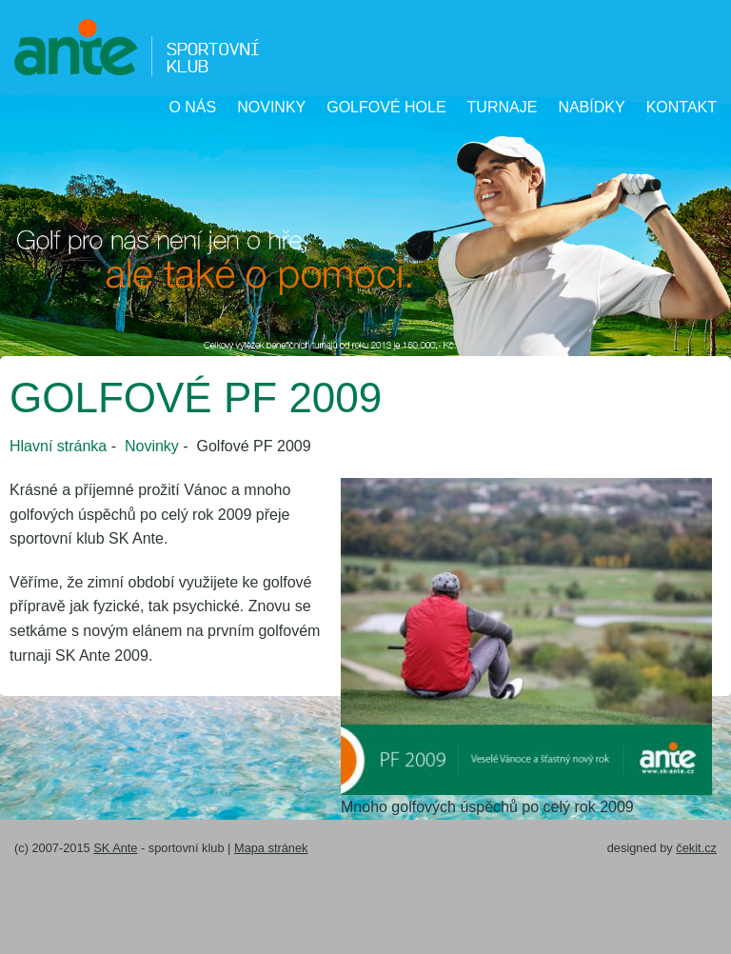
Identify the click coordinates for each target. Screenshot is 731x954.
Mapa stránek (271, 848)
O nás (192, 107)
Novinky (271, 107)
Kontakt (681, 107)
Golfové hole (385, 107)
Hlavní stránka (58, 446)
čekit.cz (696, 848)
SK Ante (115, 848)
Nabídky (591, 107)
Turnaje (502, 107)
